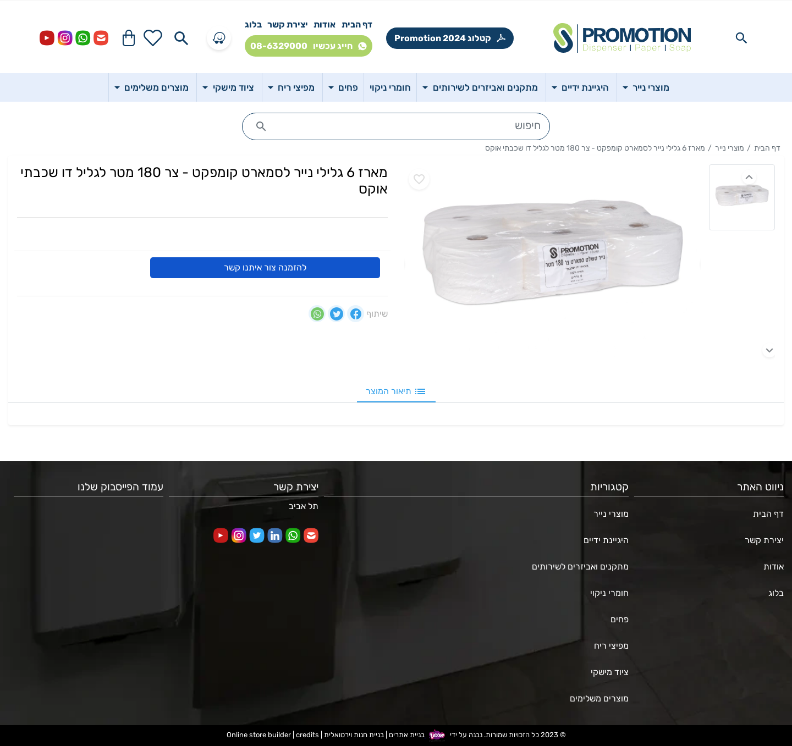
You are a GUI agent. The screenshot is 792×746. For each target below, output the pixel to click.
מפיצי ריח (611, 645)
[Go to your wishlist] (153, 38)
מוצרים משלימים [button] (155, 87)
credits (307, 735)
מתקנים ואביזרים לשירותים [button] (484, 87)
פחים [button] (347, 87)
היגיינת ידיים (606, 540)
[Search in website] (741, 38)
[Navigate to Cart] (128, 38)
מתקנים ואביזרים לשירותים (580, 566)
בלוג (253, 24)
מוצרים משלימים (599, 698)
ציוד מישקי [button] (232, 87)
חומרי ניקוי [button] (390, 87)
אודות (325, 24)
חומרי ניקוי (609, 593)
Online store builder (259, 735)
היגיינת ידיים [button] (584, 87)
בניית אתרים (407, 735)
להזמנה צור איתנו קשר (265, 267)
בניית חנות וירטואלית (354, 735)
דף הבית (357, 24)
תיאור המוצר (396, 391)
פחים (619, 619)
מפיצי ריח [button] (295, 87)
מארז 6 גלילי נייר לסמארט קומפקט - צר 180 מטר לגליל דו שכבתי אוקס (595, 148)
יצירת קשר (287, 24)
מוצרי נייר (729, 148)
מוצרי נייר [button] (649, 87)
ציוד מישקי (610, 672)
